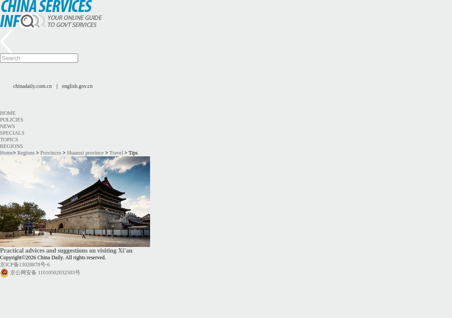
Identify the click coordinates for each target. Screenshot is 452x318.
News (7, 126)
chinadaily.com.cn (32, 86)
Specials (12, 133)
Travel (116, 153)
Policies (11, 120)
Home (7, 113)
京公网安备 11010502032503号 (45, 272)
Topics (9, 139)
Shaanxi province (85, 153)
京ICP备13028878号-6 (25, 264)
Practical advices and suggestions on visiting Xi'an (66, 250)
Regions (11, 146)
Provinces (50, 153)
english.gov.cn (77, 86)
